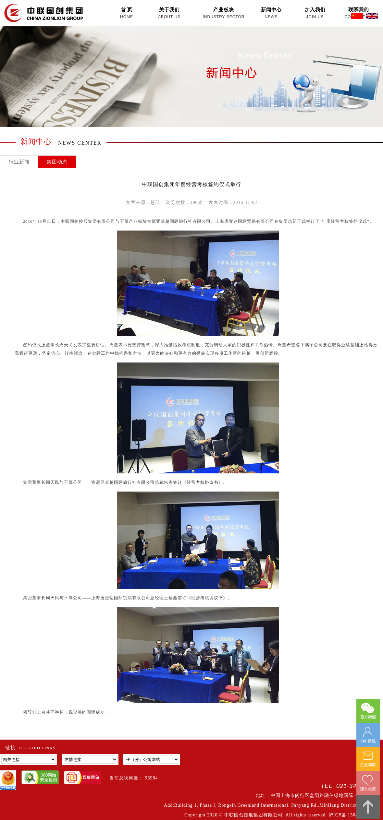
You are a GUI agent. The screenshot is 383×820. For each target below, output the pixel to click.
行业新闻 (19, 161)
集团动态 (57, 161)
